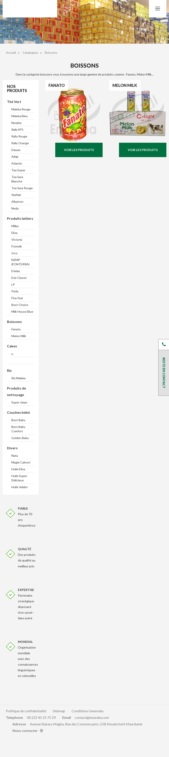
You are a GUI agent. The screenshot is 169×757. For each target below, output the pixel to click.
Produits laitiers (20, 218)
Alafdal (16, 195)
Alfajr (15, 156)
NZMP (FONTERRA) (20, 262)
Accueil (11, 52)
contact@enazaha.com (92, 717)
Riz (9, 370)
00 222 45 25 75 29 (41, 717)
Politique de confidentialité (26, 711)
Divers (12, 448)
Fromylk (16, 246)
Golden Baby (20, 438)
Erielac (15, 271)
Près (164, 344)
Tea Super (18, 170)
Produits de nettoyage (16, 391)
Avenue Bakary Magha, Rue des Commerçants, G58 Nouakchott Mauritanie (86, 724)
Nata (14, 455)
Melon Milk (18, 336)
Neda (15, 208)
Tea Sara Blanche (17, 179)
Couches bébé (18, 412)
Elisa (14, 233)
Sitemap (59, 711)
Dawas (16, 150)
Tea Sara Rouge (22, 188)
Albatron (17, 201)
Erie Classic (19, 278)
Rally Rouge (19, 136)
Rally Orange (20, 143)
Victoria (16, 239)
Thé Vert (14, 102)
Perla (14, 291)
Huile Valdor (19, 487)
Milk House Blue (22, 311)
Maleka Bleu (19, 116)
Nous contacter (25, 730)
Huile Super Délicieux (19, 478)
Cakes (12, 346)
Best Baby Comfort (18, 429)
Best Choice (19, 305)
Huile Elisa (18, 469)
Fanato (16, 329)
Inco (14, 253)
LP (13, 284)
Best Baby (18, 420)
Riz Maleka (18, 378)
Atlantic (16, 163)
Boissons (14, 321)
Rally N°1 (17, 129)
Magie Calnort (21, 462)
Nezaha (16, 123)
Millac (15, 226)
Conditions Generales (88, 711)
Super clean (19, 402)
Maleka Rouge (21, 109)
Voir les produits (79, 150)
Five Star (17, 298)
